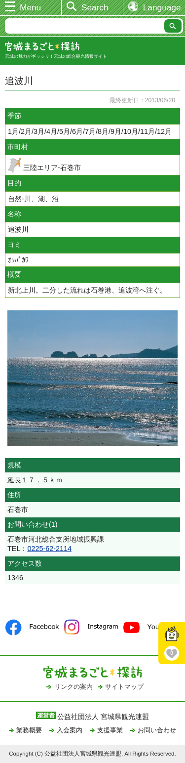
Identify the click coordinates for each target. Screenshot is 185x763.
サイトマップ (124, 686)
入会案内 (69, 730)
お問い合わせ (157, 730)
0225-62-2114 (49, 548)
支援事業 (110, 730)
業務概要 (29, 730)
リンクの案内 (73, 686)
